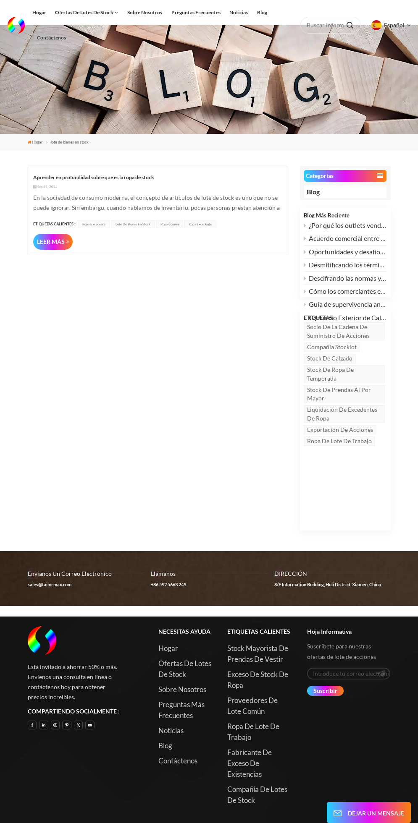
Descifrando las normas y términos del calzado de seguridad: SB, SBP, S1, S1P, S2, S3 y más (345, 282)
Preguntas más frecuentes (181, 668)
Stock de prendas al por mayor (339, 432)
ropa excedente (93, 224)
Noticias (238, 12)
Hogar (39, 12)
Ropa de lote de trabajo (339, 479)
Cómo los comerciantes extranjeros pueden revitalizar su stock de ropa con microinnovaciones (345, 295)
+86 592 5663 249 (168, 543)
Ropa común (169, 224)
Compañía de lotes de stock (257, 753)
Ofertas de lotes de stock (84, 12)
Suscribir (325, 649)
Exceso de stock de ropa (257, 638)
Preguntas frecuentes (196, 12)
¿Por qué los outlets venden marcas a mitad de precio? (345, 229)
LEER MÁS (51, 241)
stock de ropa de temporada (330, 412)
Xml (256, 810)
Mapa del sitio (305, 799)
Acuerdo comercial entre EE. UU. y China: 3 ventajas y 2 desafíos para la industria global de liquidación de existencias (345, 242)
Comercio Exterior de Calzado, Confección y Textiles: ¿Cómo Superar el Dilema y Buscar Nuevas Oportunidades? (345, 322)
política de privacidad (295, 810)
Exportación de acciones (340, 467)
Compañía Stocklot (332, 385)
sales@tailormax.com (49, 543)
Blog (262, 12)
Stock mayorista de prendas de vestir (257, 612)
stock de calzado (329, 396)
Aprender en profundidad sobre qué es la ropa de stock (93, 177)
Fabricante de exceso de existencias (249, 721)
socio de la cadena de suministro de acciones (338, 369)
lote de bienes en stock (133, 224)
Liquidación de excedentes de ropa (342, 452)
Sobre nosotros (144, 12)
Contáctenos (51, 37)
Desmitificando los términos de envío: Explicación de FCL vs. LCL (345, 269)
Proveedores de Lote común (252, 664)
